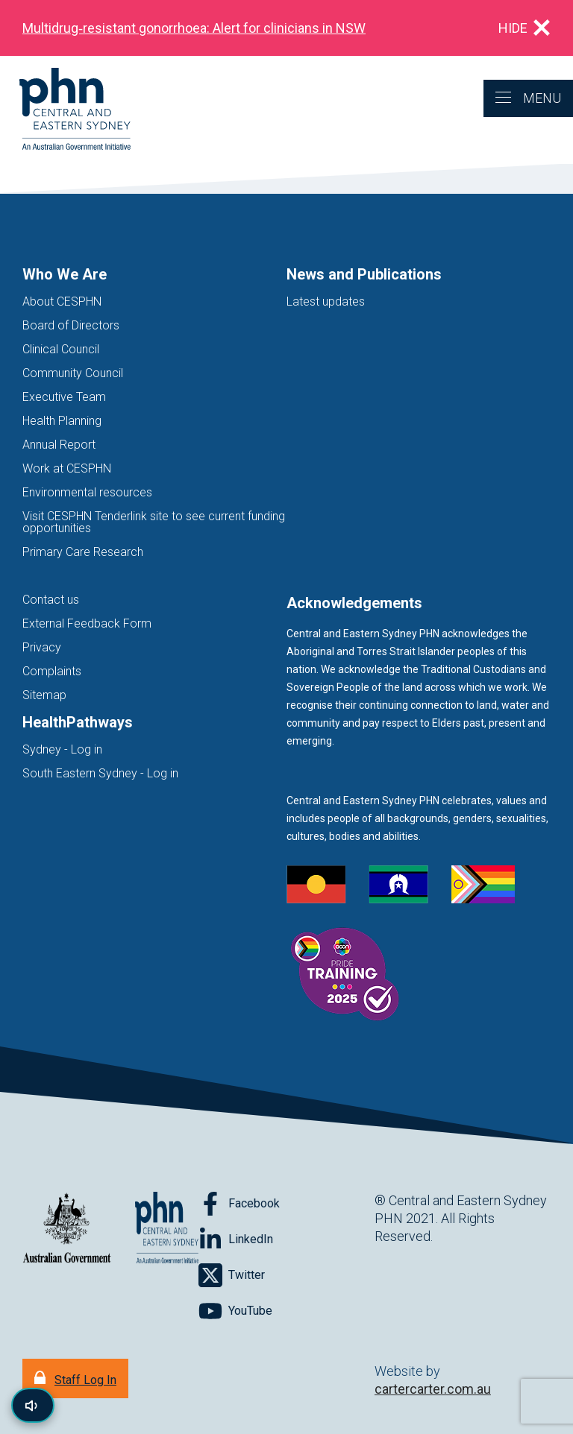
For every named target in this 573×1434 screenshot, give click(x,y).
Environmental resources (87, 492)
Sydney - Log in (62, 749)
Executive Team (64, 397)
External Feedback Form (86, 623)
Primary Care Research (82, 552)
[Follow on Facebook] (239, 1204)
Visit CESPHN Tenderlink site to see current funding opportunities (153, 522)
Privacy (41, 647)
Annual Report (59, 445)
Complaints (51, 671)
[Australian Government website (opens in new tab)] (66, 1229)
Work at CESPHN (66, 468)
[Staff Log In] (75, 1378)
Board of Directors (70, 325)
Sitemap (44, 695)
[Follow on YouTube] (235, 1311)
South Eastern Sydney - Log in (100, 773)
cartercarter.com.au (433, 1389)
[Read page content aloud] (32, 1405)
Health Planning (61, 421)
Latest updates (325, 301)
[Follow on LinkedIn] (235, 1239)
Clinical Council (60, 349)
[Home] (65, 110)
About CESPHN (61, 301)
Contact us (50, 600)
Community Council (72, 373)
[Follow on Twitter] (231, 1275)
